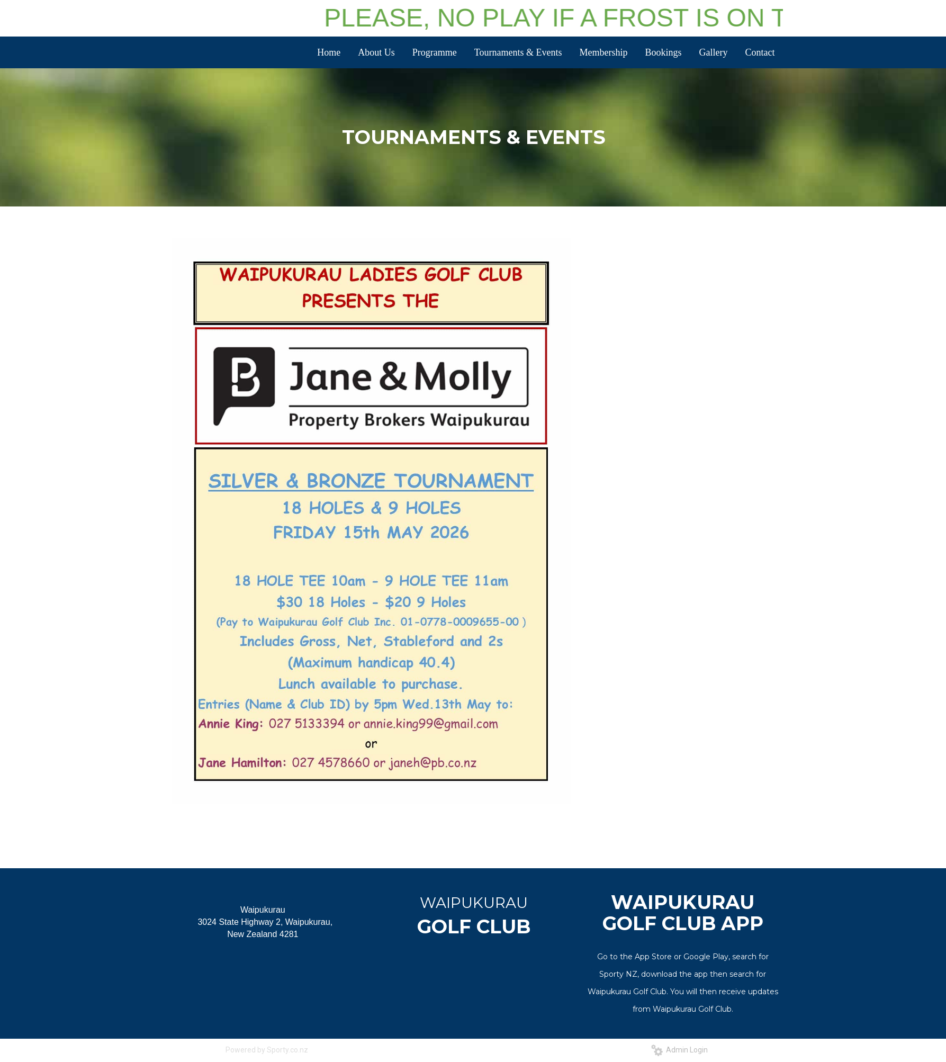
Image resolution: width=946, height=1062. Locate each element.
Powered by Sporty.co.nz (267, 1050)
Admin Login (679, 1050)
